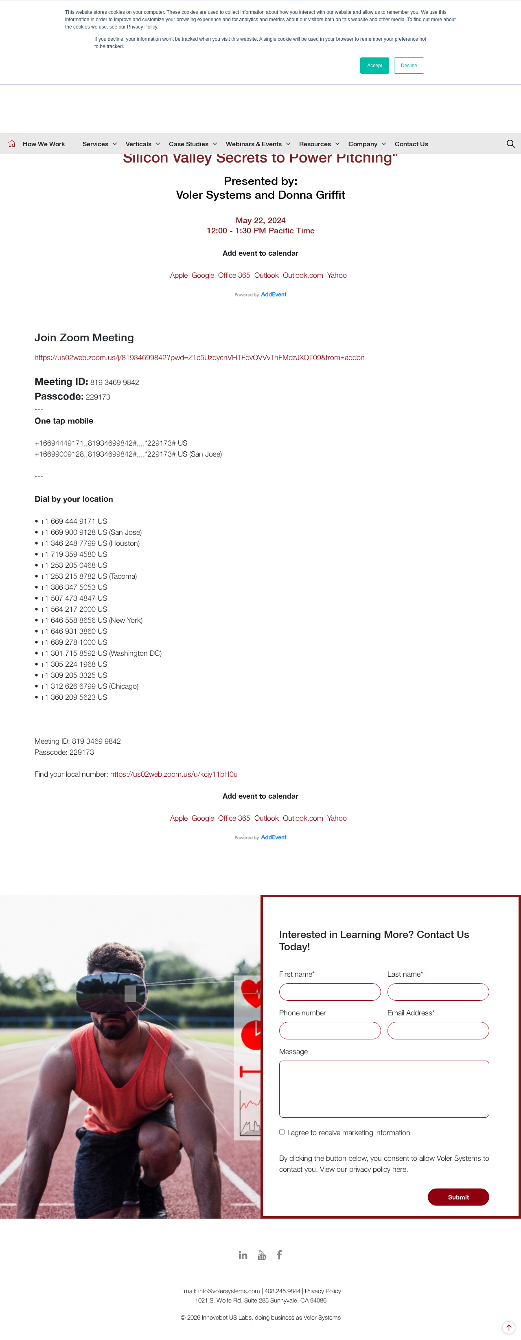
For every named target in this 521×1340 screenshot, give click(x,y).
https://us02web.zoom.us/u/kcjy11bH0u (174, 774)
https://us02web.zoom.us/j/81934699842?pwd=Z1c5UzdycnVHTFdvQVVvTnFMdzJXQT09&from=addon (200, 357)
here (399, 1169)
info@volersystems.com (229, 1290)
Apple (179, 275)
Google (203, 275)
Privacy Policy (323, 1290)
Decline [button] (409, 65)
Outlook (266, 275)
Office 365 (234, 275)
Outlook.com (303, 275)
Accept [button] (374, 65)
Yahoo (337, 275)
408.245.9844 (282, 1290)
